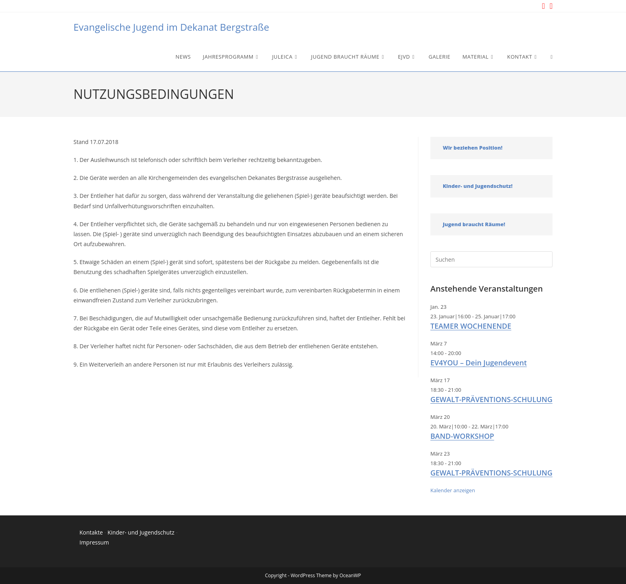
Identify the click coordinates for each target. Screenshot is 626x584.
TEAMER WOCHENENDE (470, 326)
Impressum (94, 542)
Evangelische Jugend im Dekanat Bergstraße (171, 27)
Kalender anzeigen (452, 490)
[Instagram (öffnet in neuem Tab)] (543, 6)
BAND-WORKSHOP (462, 436)
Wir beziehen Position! (473, 147)
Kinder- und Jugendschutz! (478, 185)
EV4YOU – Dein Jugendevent (478, 362)
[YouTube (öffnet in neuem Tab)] (550, 6)
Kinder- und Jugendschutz (140, 532)
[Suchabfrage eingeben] (491, 259)
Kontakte (91, 532)
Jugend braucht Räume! (474, 224)
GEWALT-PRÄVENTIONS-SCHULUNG (491, 399)
